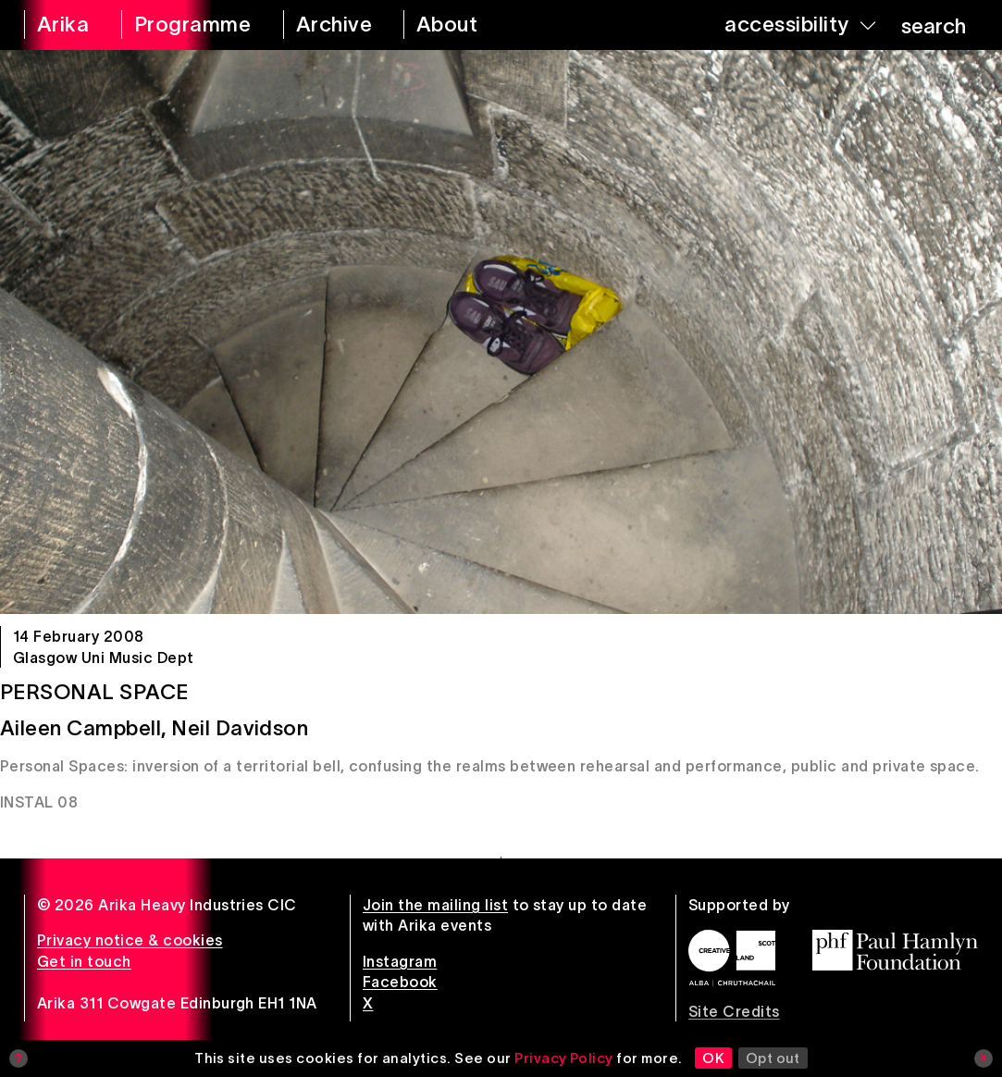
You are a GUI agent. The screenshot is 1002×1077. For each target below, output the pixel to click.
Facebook (400, 981)
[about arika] (467, 25)
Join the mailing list (435, 904)
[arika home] (60, 25)
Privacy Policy (563, 1058)
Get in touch (84, 961)
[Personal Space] (501, 332)
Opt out (773, 1058)
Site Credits (734, 1011)
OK (713, 1058)
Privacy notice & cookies (130, 940)
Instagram (400, 961)
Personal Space (94, 692)
